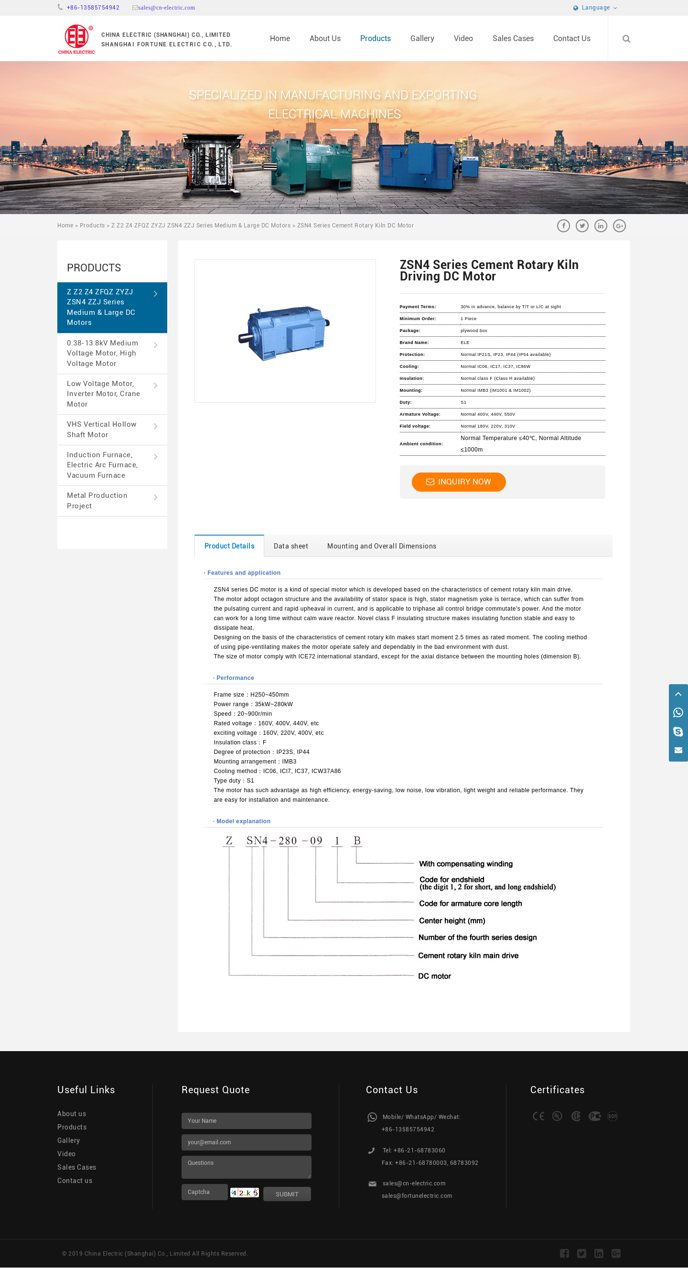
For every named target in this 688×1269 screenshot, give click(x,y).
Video (463, 38)
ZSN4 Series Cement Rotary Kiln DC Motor (355, 225)
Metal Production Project (112, 500)
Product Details (229, 546)
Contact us (74, 1180)
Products (375, 38)
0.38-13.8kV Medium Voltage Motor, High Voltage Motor (112, 353)
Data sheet (291, 546)
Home (280, 38)
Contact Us (572, 38)
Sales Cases (513, 38)
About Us (325, 38)
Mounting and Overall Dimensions (382, 546)
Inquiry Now (458, 481)
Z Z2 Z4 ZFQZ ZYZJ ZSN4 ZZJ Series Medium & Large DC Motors (200, 225)
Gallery (422, 38)
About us (71, 1114)
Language (595, 7)
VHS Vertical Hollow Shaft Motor (112, 429)
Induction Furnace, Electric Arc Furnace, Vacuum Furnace (112, 465)
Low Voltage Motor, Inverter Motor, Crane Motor (112, 394)
